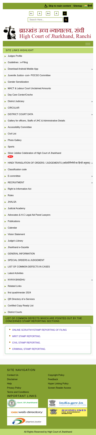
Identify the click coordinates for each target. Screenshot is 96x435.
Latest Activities (15, 273)
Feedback (53, 379)
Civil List (12, 133)
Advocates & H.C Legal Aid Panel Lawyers (29, 215)
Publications (14, 221)
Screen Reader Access (59, 388)
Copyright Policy (56, 375)
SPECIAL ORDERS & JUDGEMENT (26, 260)
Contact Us (12, 375)
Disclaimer (12, 379)
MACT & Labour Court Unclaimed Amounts (29, 88)
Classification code (17, 169)
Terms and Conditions (18, 392)
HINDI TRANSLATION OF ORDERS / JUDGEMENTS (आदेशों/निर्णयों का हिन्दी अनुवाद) (49, 163)
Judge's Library (15, 241)
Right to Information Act (19, 189)
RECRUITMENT (16, 182)
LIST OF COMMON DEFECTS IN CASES (29, 266)
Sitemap (77, 6)
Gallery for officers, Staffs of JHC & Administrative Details (36, 120)
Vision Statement (16, 234)
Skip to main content (60, 6)
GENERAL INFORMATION (21, 253)
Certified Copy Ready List (20, 305)
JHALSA (12, 202)
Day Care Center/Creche (20, 95)
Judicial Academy (16, 208)
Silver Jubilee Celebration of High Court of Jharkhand (34, 153)
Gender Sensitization (18, 82)
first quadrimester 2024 (19, 292)
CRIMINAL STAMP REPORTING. (29, 349)
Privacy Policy (14, 388)
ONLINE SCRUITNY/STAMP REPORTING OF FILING (39, 330)
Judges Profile (15, 56)
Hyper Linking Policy (58, 383)
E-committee (14, 176)
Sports (11, 146)
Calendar (12, 228)
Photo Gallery (14, 140)
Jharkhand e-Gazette (18, 247)
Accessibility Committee (20, 127)
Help (9, 383)
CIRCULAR (13, 108)
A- (31, 13)
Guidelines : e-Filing (18, 62)
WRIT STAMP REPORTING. (26, 336)
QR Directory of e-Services (21, 299)
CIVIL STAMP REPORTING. (26, 342)
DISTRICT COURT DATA (20, 114)
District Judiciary (16, 101)
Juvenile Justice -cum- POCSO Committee (29, 75)
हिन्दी (88, 6)
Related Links (14, 286)
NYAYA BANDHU (16, 279)
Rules (11, 195)
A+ (48, 13)
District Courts (15, 312)
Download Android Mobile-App (23, 69)
